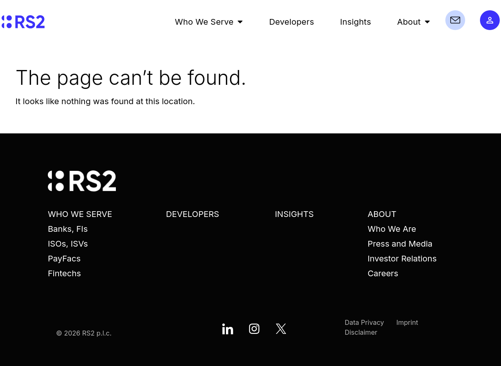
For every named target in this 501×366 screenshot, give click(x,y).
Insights (355, 22)
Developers (291, 22)
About (413, 22)
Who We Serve (209, 22)
